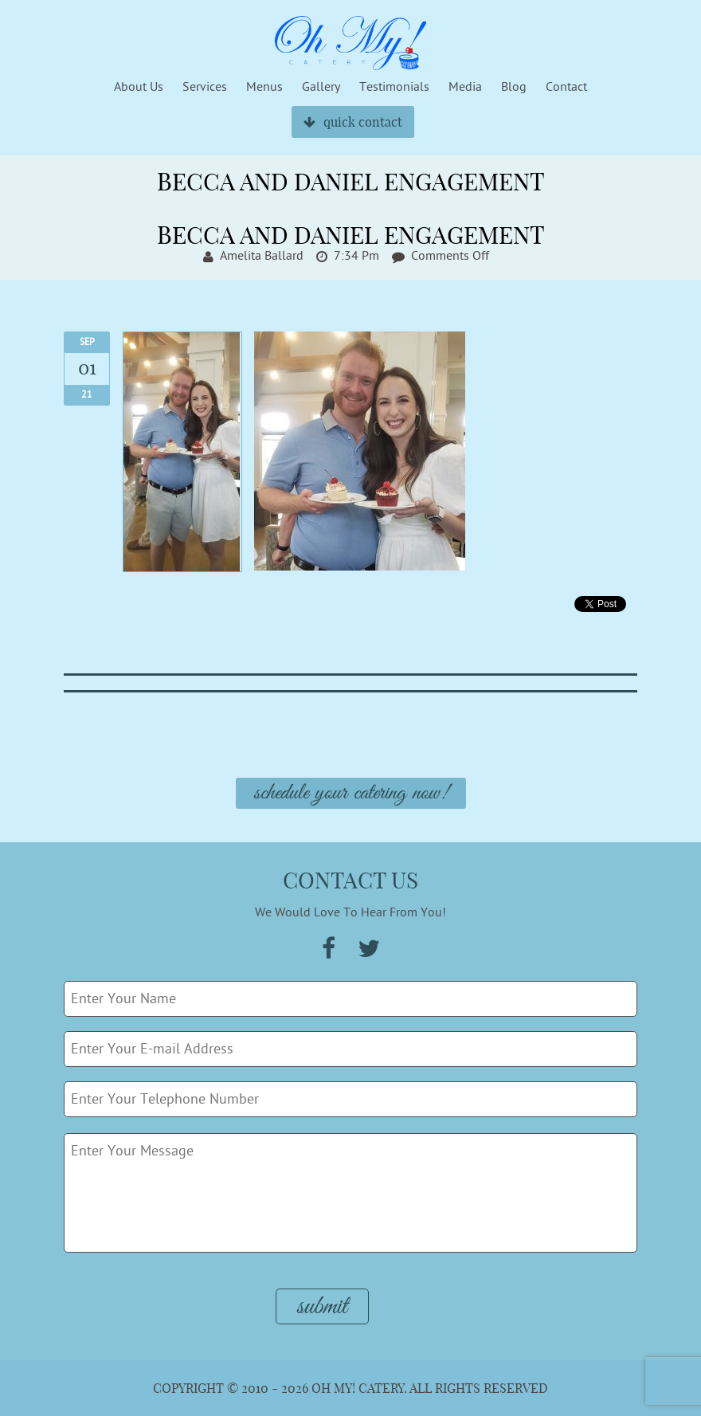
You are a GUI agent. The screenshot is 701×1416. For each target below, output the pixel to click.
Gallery (321, 87)
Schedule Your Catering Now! (351, 793)
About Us (138, 87)
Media (465, 87)
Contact (566, 87)
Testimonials (394, 87)
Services (204, 87)
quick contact (353, 122)
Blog (514, 87)
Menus (264, 87)
